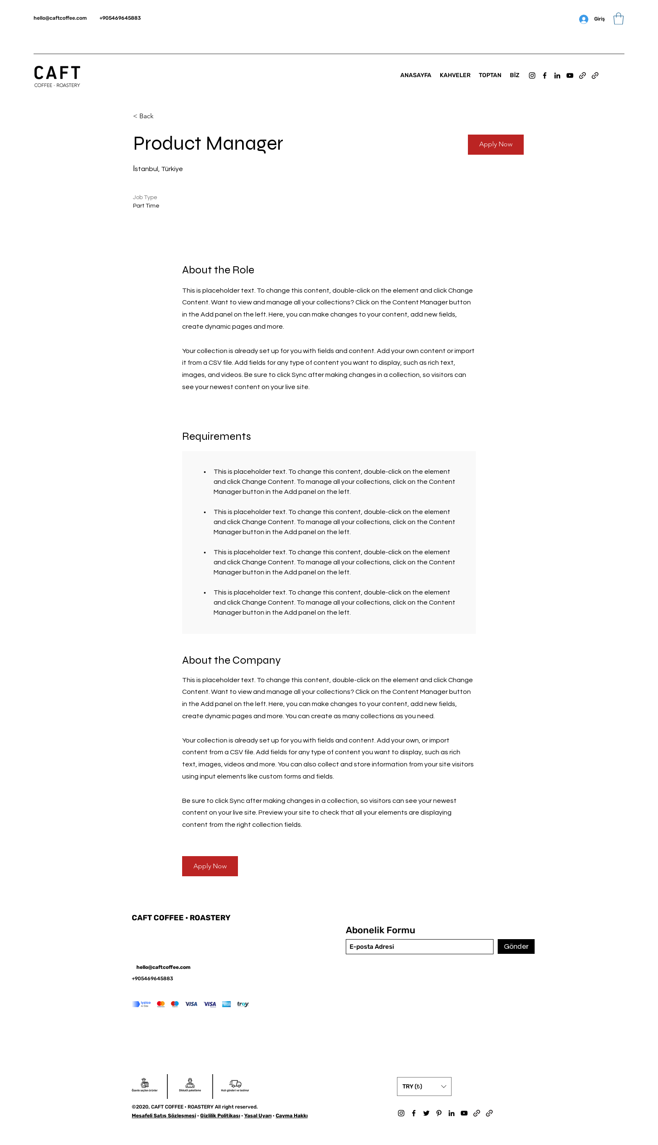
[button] (619, 19)
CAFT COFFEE (158, 917)
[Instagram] (532, 75)
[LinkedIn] (557, 75)
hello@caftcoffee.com (60, 18)
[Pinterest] (439, 1113)
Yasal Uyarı (258, 1116)
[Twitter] (426, 1113)
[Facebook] (544, 75)
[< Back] (163, 116)
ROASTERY (210, 917)
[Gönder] (516, 946)
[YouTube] (570, 75)
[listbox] (424, 1086)
